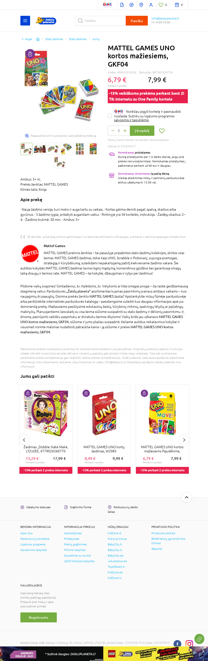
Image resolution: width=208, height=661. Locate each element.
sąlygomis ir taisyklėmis (131, 120)
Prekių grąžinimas (75, 544)
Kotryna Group (117, 539)
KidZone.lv (115, 578)
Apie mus (26, 533)
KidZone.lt (114, 533)
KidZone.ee (115, 572)
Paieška (137, 21)
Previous (24, 440)
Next (184, 440)
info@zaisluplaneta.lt (165, 18)
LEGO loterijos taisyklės (79, 561)
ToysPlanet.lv (116, 566)
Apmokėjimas (73, 533)
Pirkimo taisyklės (75, 550)
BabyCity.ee (116, 555)
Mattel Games (54, 246)
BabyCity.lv (115, 550)
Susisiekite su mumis (77, 555)
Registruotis (38, 617)
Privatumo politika (163, 533)
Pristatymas (71, 539)
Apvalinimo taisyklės (33, 550)
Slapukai (156, 548)
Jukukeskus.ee (117, 561)
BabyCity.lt (115, 544)
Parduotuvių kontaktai (35, 539)
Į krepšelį (142, 131)
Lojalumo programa (32, 544)
